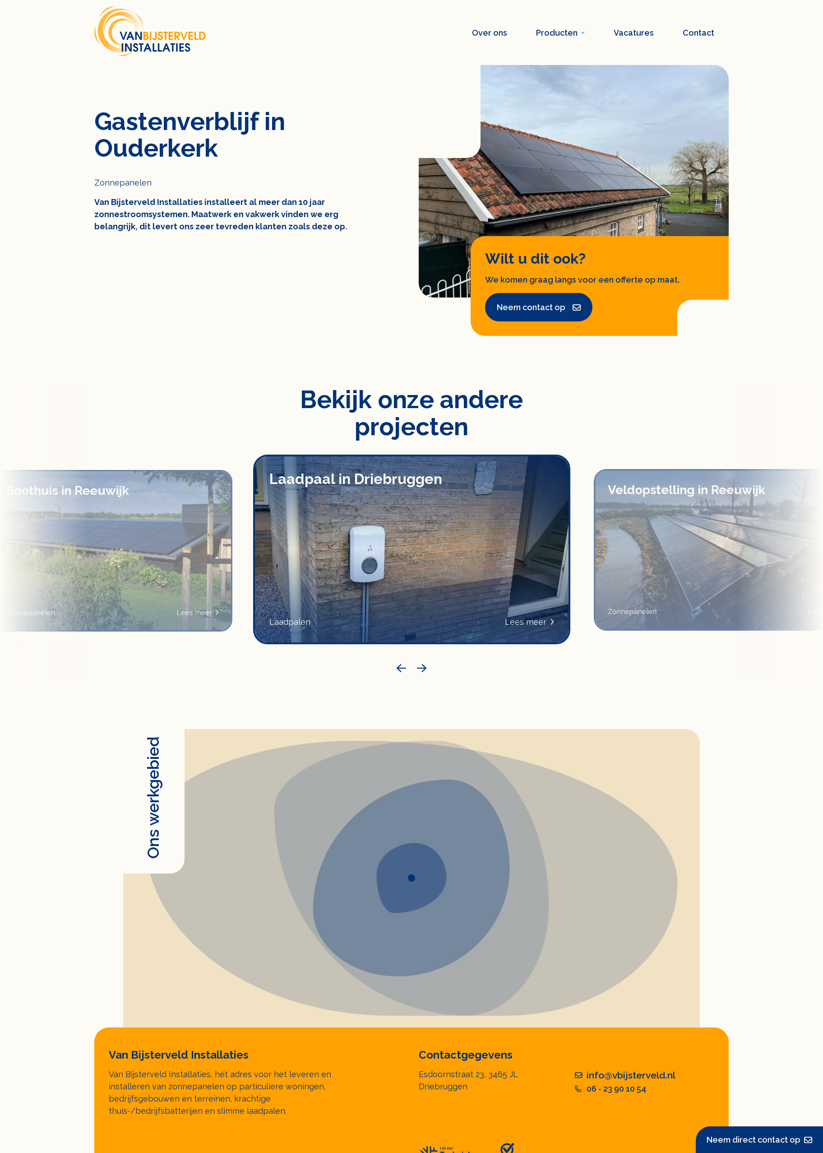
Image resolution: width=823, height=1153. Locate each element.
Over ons (489, 32)
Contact (698, 32)
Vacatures (634, 32)
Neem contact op (539, 307)
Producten (560, 32)
